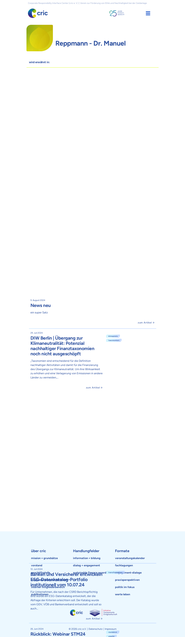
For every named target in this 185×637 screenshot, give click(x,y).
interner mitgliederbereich (48, 587)
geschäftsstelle (40, 572)
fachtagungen (124, 565)
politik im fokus (124, 587)
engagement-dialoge (128, 572)
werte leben (122, 594)
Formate (122, 551)
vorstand (36, 565)
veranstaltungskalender (130, 558)
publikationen (39, 594)
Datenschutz (96, 628)
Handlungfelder (86, 551)
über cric (38, 551)
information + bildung (86, 558)
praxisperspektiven (127, 580)
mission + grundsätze (44, 558)
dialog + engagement (86, 565)
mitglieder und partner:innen (49, 580)
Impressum (110, 628)
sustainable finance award (89, 572)
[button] (148, 13)
